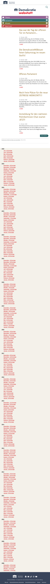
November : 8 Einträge (10, 191)
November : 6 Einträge (10, 499)
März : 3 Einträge (8, 535)
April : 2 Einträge (8, 533)
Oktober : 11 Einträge (9, 358)
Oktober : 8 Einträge (9, 264)
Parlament (8, 20)
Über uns (6, 582)
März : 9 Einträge (8, 252)
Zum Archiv (44, 135)
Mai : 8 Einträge (8, 154)
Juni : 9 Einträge (8, 365)
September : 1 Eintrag (9, 570)
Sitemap (38, 582)
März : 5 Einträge (8, 513)
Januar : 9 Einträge (9, 232)
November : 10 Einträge (10, 309)
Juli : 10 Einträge (8, 269)
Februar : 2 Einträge (9, 537)
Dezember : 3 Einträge (10, 497)
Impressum (44, 582)
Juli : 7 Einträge (8, 364)
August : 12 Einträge (9, 433)
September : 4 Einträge (10, 526)
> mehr (21, 44)
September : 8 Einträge (10, 384)
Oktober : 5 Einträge (9, 546)
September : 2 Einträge (10, 548)
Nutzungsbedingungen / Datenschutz (17, 582)
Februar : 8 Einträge (9, 159)
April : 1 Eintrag (8, 555)
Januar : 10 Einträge (9, 161)
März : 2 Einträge (8, 557)
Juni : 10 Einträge (8, 200)
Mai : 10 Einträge (8, 296)
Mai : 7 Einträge (8, 201)
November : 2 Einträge (10, 545)
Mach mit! (8, 26)
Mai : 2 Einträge (8, 510)
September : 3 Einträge (10, 502)
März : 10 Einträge (8, 205)
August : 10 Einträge (9, 362)
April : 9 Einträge (8, 179)
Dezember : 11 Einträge (10, 402)
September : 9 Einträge (10, 171)
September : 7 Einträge (10, 218)
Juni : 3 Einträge (8, 508)
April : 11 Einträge (8, 322)
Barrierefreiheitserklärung (30, 582)
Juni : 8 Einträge (8, 152)
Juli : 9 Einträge (8, 174)
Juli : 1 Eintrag (7, 506)
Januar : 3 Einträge (9, 517)
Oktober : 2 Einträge (9, 568)
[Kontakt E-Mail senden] (28, 577)
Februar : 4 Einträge (9, 515)
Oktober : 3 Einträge (9, 501)
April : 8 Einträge (8, 227)
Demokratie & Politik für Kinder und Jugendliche (11, 139)
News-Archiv (23, 139)
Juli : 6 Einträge (8, 150)
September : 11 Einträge (10, 194)
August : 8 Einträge (9, 220)
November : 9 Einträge (10, 167)
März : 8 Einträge (8, 157)
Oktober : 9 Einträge (9, 169)
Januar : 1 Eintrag (8, 560)
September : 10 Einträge (10, 289)
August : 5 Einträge (9, 196)
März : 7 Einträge (8, 323)
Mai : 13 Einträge (8, 320)
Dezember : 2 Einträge (10, 521)
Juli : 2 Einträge (8, 528)
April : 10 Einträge (8, 156)
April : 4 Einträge (8, 511)
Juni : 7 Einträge (8, 271)
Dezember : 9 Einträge (10, 189)
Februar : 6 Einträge (9, 467)
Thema (7, 17)
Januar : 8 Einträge (9, 208)
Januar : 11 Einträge (9, 351)
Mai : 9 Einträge (8, 178)
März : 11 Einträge (8, 181)
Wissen (7, 23)
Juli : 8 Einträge (8, 221)
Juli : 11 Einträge (8, 340)
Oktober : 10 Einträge (9, 311)
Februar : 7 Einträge (9, 183)
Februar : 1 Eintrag (9, 559)
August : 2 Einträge (9, 504)
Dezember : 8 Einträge (10, 165)
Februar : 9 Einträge (9, 207)
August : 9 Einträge (9, 172)
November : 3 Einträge (10, 523)
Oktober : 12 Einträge (9, 216)
